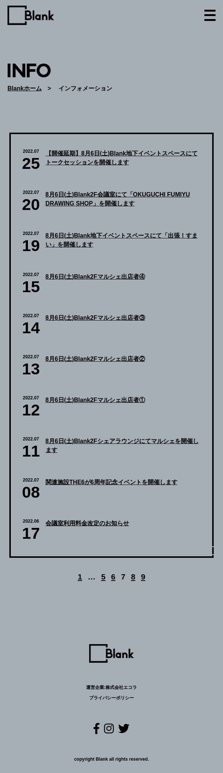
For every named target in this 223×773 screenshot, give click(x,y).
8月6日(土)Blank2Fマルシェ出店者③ (95, 318)
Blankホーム (24, 88)
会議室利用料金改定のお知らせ (87, 523)
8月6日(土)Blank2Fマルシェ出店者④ (95, 276)
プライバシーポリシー (111, 698)
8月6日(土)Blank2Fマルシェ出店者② (95, 359)
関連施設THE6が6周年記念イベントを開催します (111, 482)
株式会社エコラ (121, 687)
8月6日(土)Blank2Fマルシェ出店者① (95, 400)
